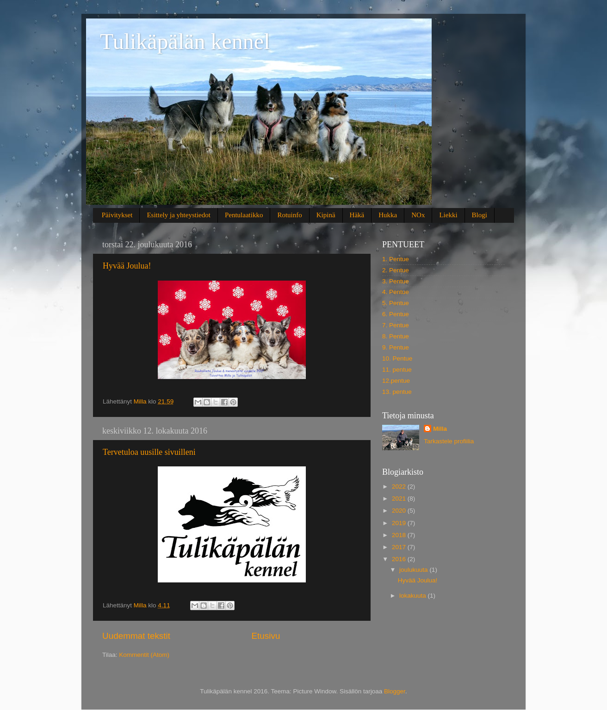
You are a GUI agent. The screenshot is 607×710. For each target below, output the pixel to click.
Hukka (387, 215)
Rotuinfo (289, 215)
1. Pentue (395, 259)
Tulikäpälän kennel (185, 41)
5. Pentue (395, 303)
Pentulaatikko (244, 215)
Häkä (357, 215)
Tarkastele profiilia (449, 441)
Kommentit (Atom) (144, 654)
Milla (440, 428)
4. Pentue (395, 291)
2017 (400, 547)
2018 (400, 535)
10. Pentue (397, 358)
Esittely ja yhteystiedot (178, 215)
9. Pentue (395, 347)
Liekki (448, 215)
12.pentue (396, 380)
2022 (400, 486)
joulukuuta (414, 569)
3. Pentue (395, 281)
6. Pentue (395, 314)
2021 (400, 498)
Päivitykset (117, 215)
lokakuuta (413, 595)
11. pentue (397, 369)
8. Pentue (395, 336)
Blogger (394, 691)
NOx (418, 215)
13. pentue (397, 391)
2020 (400, 510)
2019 (400, 523)
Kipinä (325, 215)
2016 (400, 559)
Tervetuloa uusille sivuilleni (149, 452)
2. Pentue (395, 270)
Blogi (479, 215)
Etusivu (266, 636)
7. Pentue (395, 325)
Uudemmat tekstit (136, 636)
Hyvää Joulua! (127, 265)
